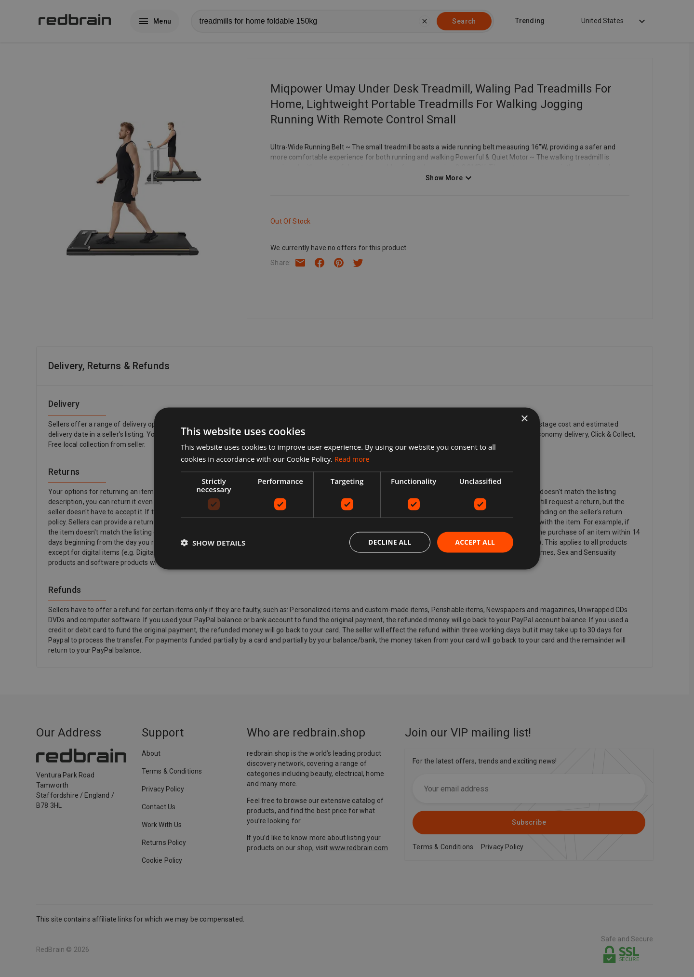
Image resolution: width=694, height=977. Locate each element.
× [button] (524, 418)
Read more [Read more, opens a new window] (353, 458)
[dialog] (347, 488)
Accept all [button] (474, 542)
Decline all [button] (387, 542)
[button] (213, 542)
